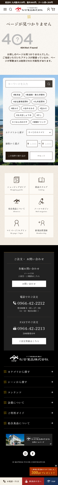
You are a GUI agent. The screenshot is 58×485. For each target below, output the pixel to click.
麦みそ (15, 108)
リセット (41, 155)
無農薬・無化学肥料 (36, 94)
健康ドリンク (40, 122)
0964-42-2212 (31, 303)
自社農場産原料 (21, 101)
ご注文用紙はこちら (29, 341)
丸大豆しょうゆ (24, 115)
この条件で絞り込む (17, 155)
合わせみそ (29, 108)
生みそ (44, 108)
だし (40, 115)
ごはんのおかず (20, 122)
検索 (48, 83)
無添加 (17, 94)
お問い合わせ (29, 283)
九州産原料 (40, 101)
